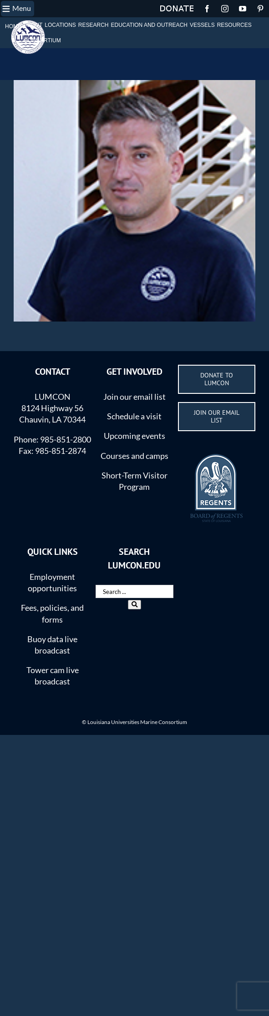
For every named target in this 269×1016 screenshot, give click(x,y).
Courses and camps (134, 456)
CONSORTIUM (42, 40)
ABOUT (33, 25)
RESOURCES (234, 25)
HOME (13, 26)
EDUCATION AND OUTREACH (149, 25)
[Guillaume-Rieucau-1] (134, 201)
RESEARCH (93, 25)
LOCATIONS (60, 25)
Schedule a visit (134, 416)
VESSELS (202, 25)
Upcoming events (134, 436)
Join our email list (134, 397)
